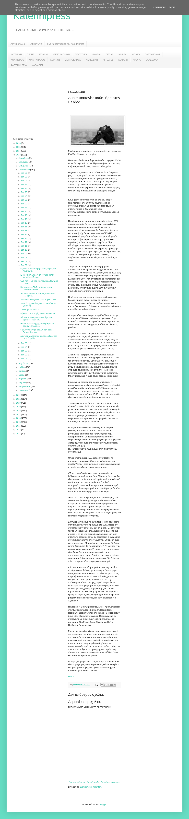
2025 (18, 147)
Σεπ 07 (24, 261)
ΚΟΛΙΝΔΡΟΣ (17, 60)
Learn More (160, 7)
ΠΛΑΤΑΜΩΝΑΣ (152, 54)
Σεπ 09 (24, 254)
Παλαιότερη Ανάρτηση (110, 782)
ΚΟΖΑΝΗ (123, 60)
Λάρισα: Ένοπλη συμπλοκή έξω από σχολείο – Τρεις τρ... (36, 318)
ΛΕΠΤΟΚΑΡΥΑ (73, 60)
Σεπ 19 (24, 215)
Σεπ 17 (24, 223)
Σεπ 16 (24, 227)
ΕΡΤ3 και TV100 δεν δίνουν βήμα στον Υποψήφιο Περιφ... (37, 276)
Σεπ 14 (24, 234)
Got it (172, 7)
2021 (18, 399)
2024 (18, 151)
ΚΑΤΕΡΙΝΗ (16, 54)
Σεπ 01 (24, 358)
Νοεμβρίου (24, 162)
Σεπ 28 (24, 181)
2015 (18, 422)
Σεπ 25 (24, 192)
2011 (18, 434)
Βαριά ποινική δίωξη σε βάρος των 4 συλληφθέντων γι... (36, 288)
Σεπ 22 (24, 204)
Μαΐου (21, 375)
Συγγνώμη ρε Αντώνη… (30, 310)
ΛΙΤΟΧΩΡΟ (81, 54)
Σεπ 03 (24, 351)
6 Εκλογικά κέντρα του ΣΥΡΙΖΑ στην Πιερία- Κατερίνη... (36, 331)
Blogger (103, 804)
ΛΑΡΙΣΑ (122, 54)
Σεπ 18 (24, 219)
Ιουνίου (22, 371)
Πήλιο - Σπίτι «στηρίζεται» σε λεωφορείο (37, 313)
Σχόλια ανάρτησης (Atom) (91, 787)
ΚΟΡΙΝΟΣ (55, 60)
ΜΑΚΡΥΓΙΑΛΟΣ (37, 60)
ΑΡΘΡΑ (137, 60)
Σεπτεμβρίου (24, 170)
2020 (18, 403)
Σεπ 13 (24, 238)
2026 (18, 143)
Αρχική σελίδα (18, 44)
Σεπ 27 (24, 184)
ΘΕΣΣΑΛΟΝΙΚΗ (61, 54)
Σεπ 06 (24, 265)
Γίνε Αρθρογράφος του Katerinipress (65, 44)
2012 (18, 430)
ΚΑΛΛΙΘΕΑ (37, 65)
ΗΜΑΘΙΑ (96, 54)
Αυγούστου (24, 363)
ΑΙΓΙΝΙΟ (135, 54)
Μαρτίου (22, 383)
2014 (18, 426)
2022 (18, 395)
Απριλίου (23, 379)
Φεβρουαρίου (25, 386)
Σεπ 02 (24, 355)
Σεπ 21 (24, 207)
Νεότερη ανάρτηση (77, 782)
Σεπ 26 (24, 188)
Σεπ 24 (24, 196)
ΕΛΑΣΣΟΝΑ (151, 60)
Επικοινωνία (36, 44)
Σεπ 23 (24, 200)
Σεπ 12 (24, 242)
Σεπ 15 (24, 231)
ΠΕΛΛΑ (110, 54)
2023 (18, 155)
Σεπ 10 (24, 250)
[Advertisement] (94, 77)
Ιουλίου (22, 367)
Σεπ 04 (24, 347)
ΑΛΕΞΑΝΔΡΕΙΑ (19, 65)
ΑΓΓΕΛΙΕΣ (108, 60)
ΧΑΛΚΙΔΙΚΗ (92, 60)
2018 (18, 410)
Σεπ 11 (24, 246)
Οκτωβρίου (24, 166)
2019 (18, 407)
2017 (18, 414)
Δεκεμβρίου (24, 158)
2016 (18, 418)
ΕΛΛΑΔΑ (43, 54)
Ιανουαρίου (24, 390)
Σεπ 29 (24, 177)
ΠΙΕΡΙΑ (30, 54)
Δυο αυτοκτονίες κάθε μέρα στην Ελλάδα (38, 300)
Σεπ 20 (24, 211)
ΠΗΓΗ (71, 676)
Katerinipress (42, 15)
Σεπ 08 (24, 258)
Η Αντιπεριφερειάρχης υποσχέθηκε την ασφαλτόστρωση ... (37, 324)
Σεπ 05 (24, 343)
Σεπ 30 (24, 173)
